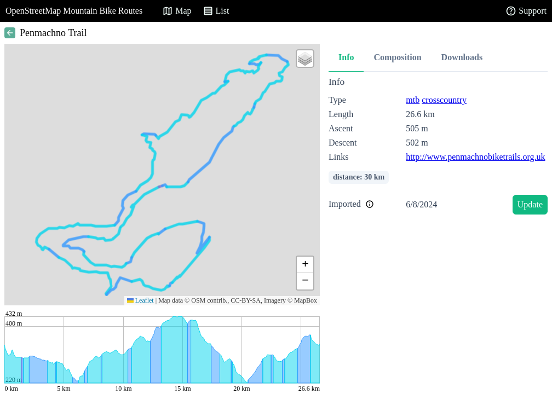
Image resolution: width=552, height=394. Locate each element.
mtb (412, 100)
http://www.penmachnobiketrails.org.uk (475, 156)
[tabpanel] (438, 147)
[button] (305, 58)
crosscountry (444, 100)
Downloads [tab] (462, 57)
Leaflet (140, 300)
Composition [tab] (397, 57)
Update (530, 204)
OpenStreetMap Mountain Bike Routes (73, 10)
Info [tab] (346, 57)
